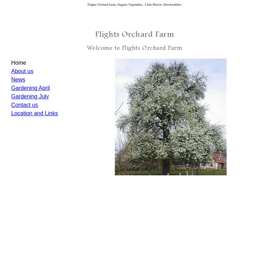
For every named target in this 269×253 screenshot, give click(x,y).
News (18, 80)
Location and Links (34, 113)
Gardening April (30, 88)
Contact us (24, 105)
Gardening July (30, 96)
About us (22, 71)
